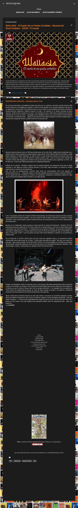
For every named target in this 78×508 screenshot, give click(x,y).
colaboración (17, 461)
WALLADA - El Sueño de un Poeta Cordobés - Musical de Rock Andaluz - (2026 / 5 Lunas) (35, 27)
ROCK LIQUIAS (13, 3)
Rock (34, 461)
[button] (71, 25)
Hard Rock (20, 12)
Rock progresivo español (52, 12)
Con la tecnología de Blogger (39, 504)
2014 (10, 461)
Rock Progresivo (33, 12)
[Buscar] (74, 4)
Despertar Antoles (26, 461)
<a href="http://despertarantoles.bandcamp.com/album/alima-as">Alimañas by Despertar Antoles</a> (39, 381)
